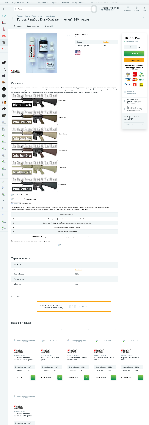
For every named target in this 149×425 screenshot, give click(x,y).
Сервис (55, 3)
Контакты (115, 3)
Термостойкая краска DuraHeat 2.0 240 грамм (23, 359)
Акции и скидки (18, 3)
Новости (65, 3)
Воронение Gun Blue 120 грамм (131, 359)
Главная (5, 3)
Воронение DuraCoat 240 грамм (104, 359)
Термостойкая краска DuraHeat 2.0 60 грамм (23, 415)
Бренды (30, 3)
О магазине (42, 3)
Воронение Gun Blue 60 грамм (50, 359)
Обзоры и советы (80, 3)
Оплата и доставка (99, 3)
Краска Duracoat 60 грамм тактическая (78, 359)
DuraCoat (106, 42)
